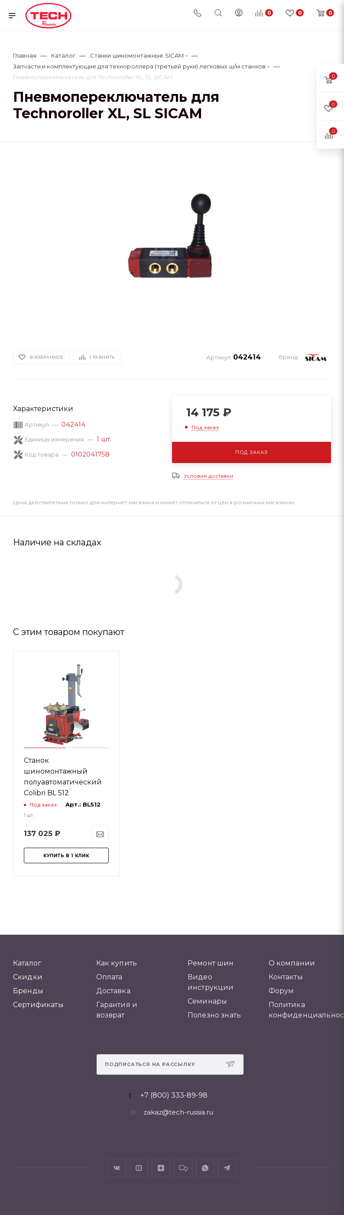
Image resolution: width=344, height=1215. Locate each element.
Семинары (207, 1001)
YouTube (139, 1168)
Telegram (227, 1168)
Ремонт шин (211, 963)
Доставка (113, 991)
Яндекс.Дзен (161, 1168)
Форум (281, 991)
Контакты (286, 977)
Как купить (116, 963)
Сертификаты (38, 1005)
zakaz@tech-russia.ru (178, 1112)
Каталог (27, 963)
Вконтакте (116, 1168)
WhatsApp (205, 1168)
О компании (292, 963)
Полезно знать (214, 1015)
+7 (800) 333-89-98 (174, 1095)
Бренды (28, 991)
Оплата (109, 977)
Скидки (27, 977)
